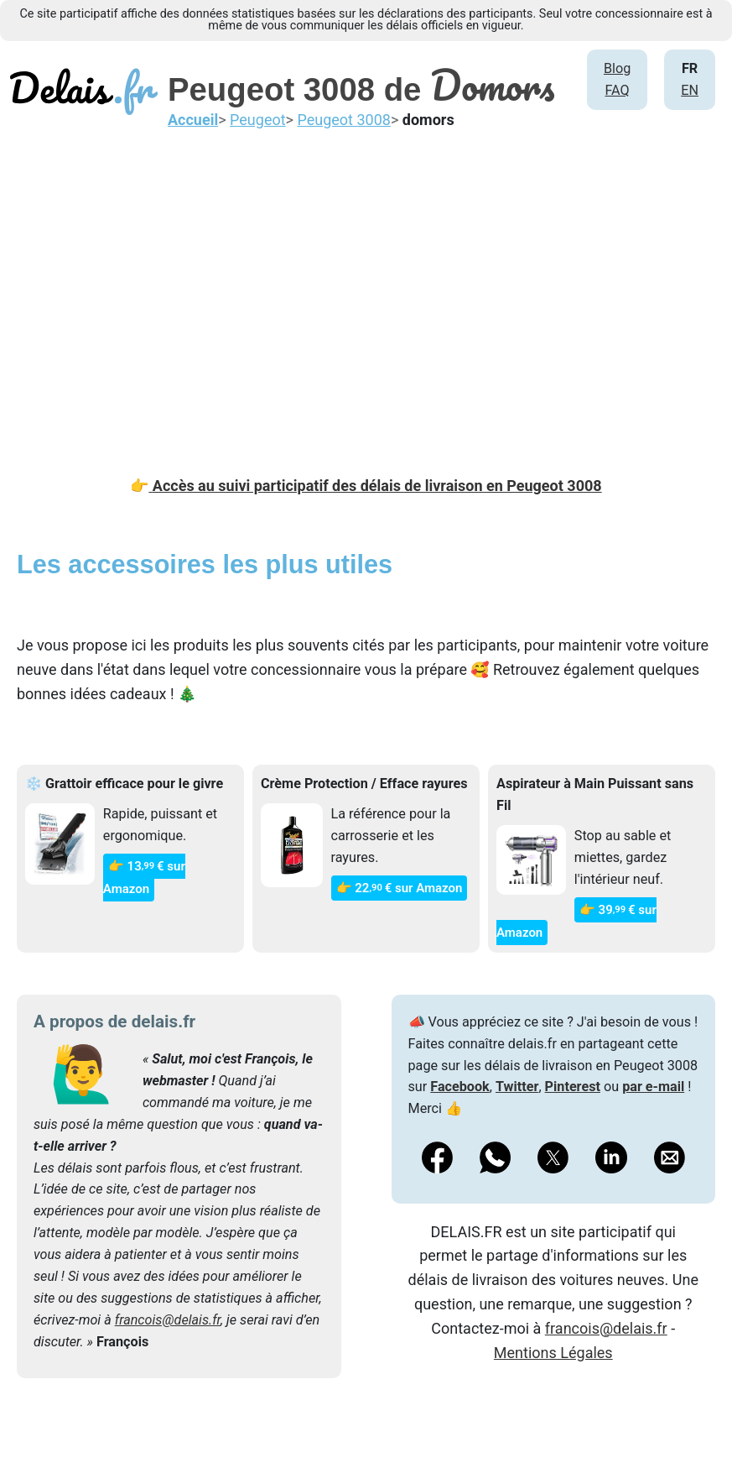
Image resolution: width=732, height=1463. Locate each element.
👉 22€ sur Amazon (399, 888)
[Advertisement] (366, 289)
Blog (617, 68)
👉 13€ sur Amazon (144, 877)
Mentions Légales (553, 1352)
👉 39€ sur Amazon (576, 921)
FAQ (617, 90)
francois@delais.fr (168, 1320)
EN (689, 90)
